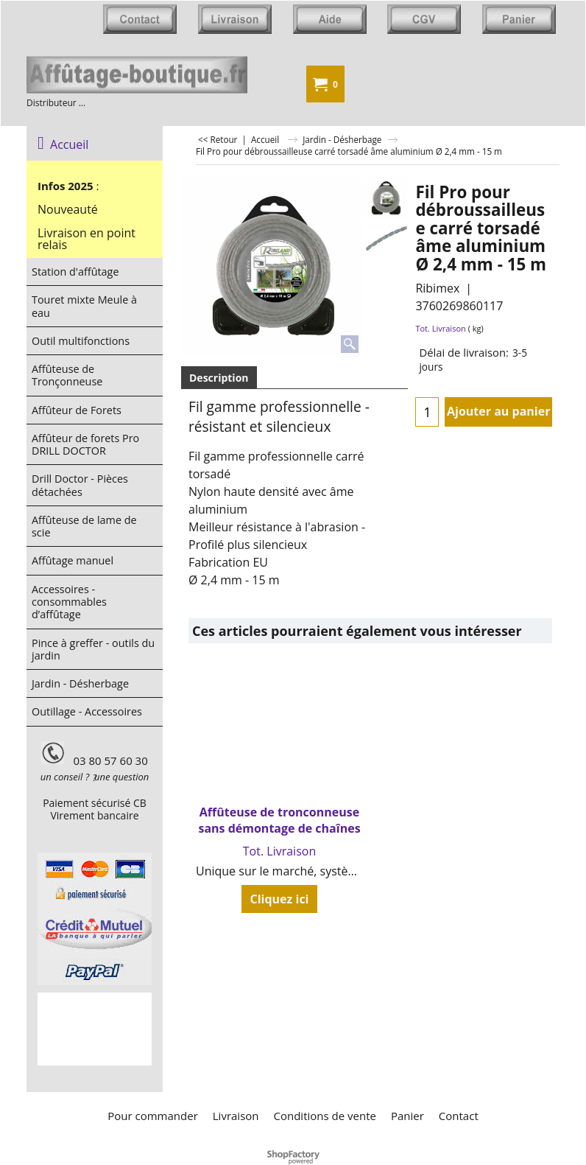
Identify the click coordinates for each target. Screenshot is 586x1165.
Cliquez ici (279, 899)
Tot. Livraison (440, 328)
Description (219, 378)
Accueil (63, 144)
